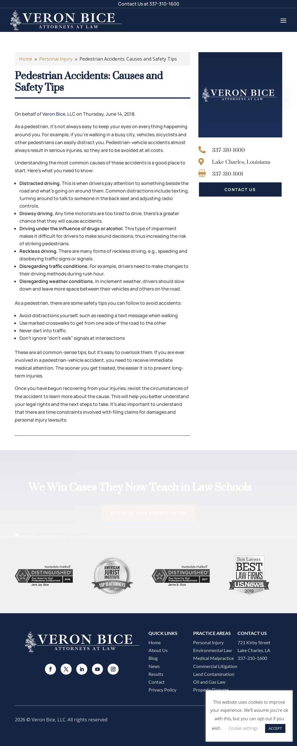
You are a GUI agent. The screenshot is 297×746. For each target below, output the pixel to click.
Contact (156, 682)
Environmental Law (212, 650)
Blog (152, 658)
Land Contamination (213, 674)
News (154, 666)
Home (154, 642)
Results (155, 674)
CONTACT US (240, 189)
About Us (158, 650)
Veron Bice (53, 114)
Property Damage (211, 689)
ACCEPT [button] (275, 728)
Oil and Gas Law (209, 682)
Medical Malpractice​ (213, 658)
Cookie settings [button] (243, 728)
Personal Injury (208, 642)
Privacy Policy (162, 689)
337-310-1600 (164, 4)
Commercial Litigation (215, 666)
